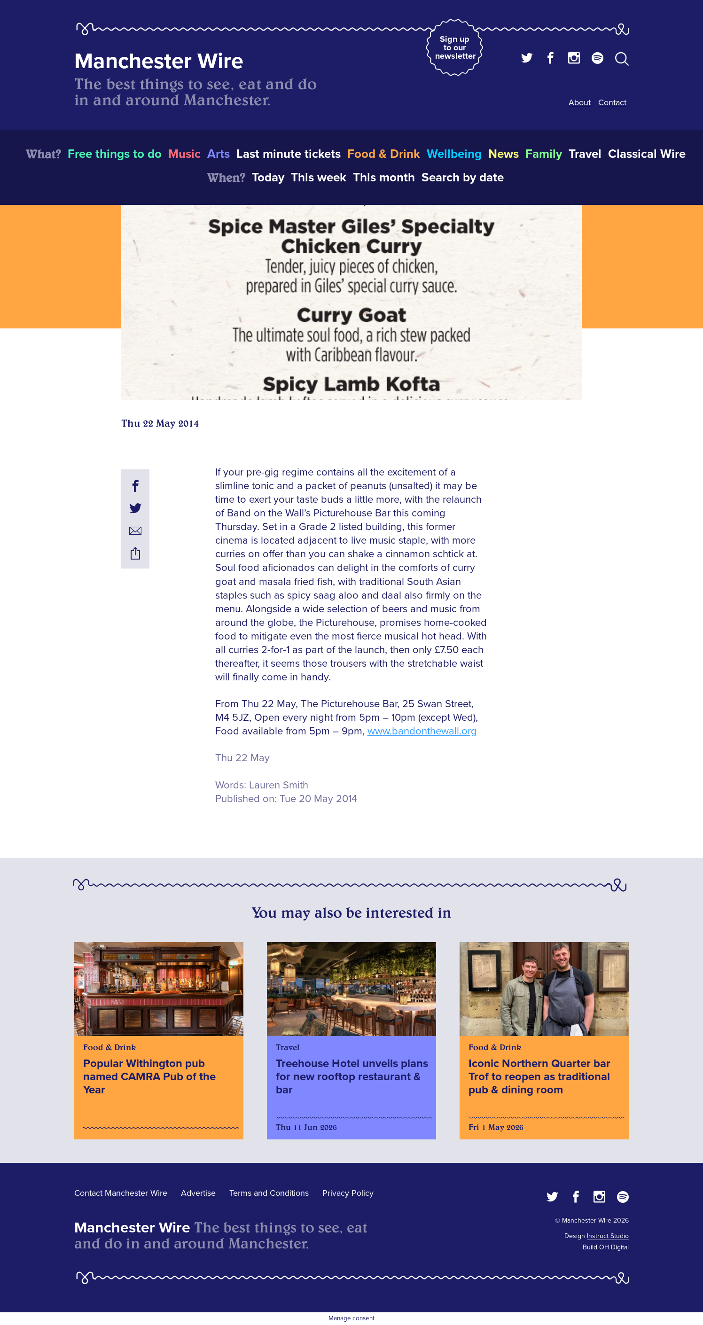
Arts (218, 154)
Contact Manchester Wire (120, 1193)
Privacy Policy (348, 1193)
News (503, 154)
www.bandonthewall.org (422, 731)
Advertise (198, 1193)
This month (384, 177)
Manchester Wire (158, 61)
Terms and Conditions (269, 1193)
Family (543, 154)
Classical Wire (647, 154)
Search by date (463, 177)
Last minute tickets (288, 154)
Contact (612, 102)
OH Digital (614, 1247)
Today (268, 177)
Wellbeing (454, 154)
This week (318, 177)
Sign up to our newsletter (455, 47)
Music (184, 154)
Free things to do (115, 154)
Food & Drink (383, 154)
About (580, 102)
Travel (585, 154)
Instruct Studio (608, 1236)
